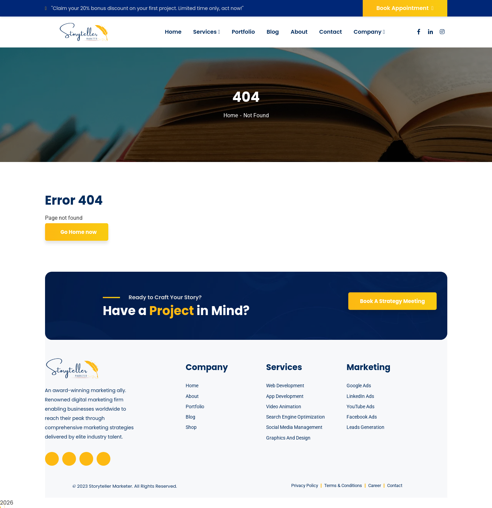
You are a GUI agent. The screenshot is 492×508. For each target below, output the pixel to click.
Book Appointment (405, 8)
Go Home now (78, 232)
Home (230, 115)
